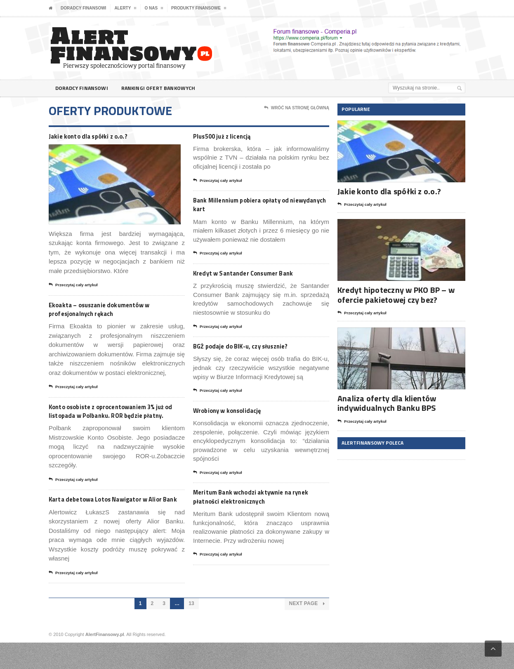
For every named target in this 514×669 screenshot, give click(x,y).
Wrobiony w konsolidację (238, 416)
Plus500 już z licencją (230, 136)
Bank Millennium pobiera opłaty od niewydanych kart (255, 206)
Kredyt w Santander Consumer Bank (257, 276)
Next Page (307, 630)
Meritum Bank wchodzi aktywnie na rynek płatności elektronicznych (256, 504)
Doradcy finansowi (83, 8)
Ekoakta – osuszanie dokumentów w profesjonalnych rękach (114, 311)
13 (191, 630)
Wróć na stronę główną (296, 108)
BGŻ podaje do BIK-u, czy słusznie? (254, 350)
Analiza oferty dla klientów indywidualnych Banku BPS (385, 403)
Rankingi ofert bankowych (166, 88)
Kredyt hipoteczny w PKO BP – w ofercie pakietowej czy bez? (394, 294)
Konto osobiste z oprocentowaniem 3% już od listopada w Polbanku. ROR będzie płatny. (113, 420)
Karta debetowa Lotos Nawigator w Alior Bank (112, 520)
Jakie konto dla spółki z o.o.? (99, 136)
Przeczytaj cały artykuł (76, 286)
